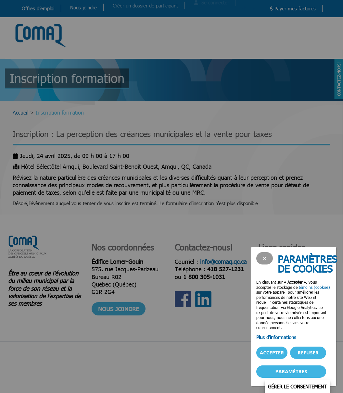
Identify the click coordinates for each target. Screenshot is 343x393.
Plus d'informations (276, 337)
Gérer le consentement (297, 386)
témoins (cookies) (314, 287)
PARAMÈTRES (291, 371)
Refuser (308, 352)
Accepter (272, 352)
